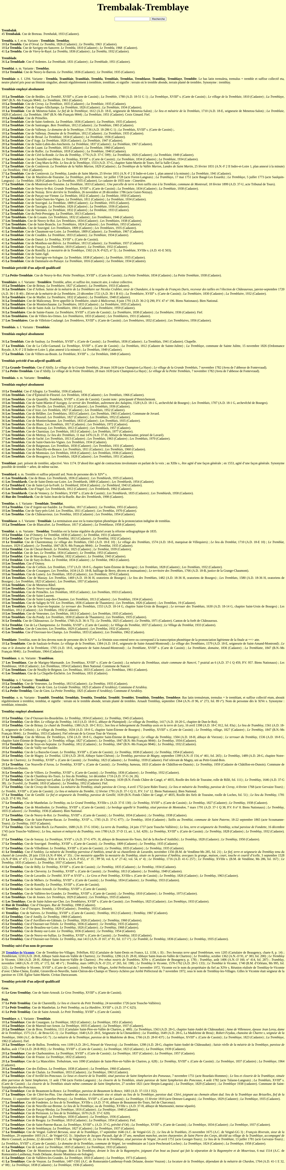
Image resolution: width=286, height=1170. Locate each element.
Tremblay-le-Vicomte (20, 952)
